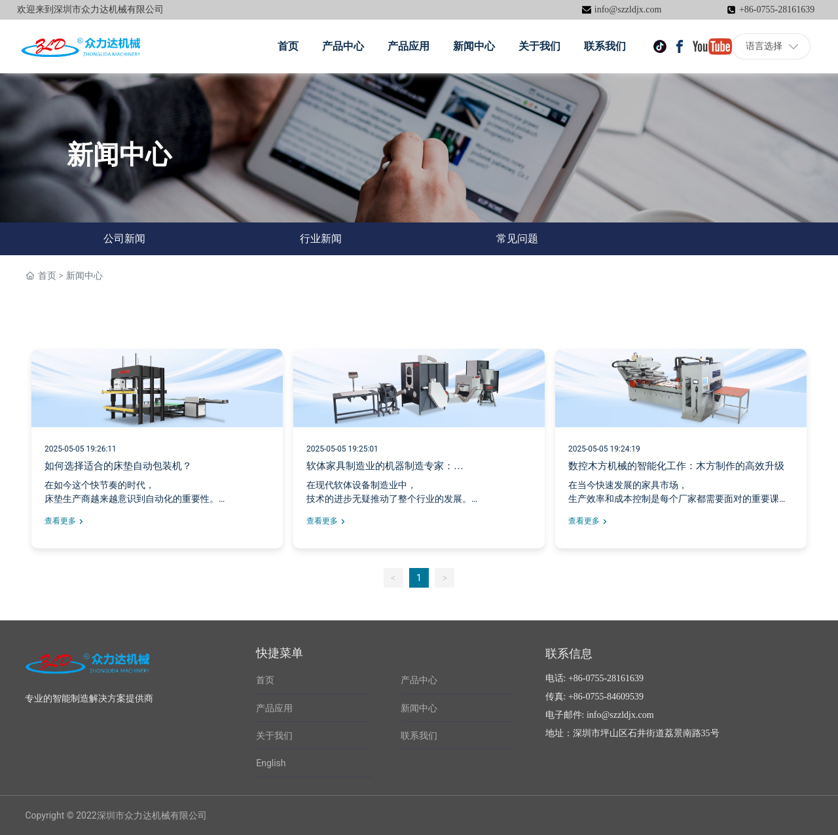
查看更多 (60, 520)
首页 (265, 680)
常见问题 (517, 238)
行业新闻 (321, 238)
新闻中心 (419, 708)
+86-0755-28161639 (776, 9)
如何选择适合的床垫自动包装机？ (118, 466)
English (270, 763)
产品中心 (419, 680)
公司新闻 (124, 238)
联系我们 (419, 735)
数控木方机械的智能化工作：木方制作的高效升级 (676, 466)
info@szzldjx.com (628, 9)
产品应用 (274, 708)
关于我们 (274, 735)
